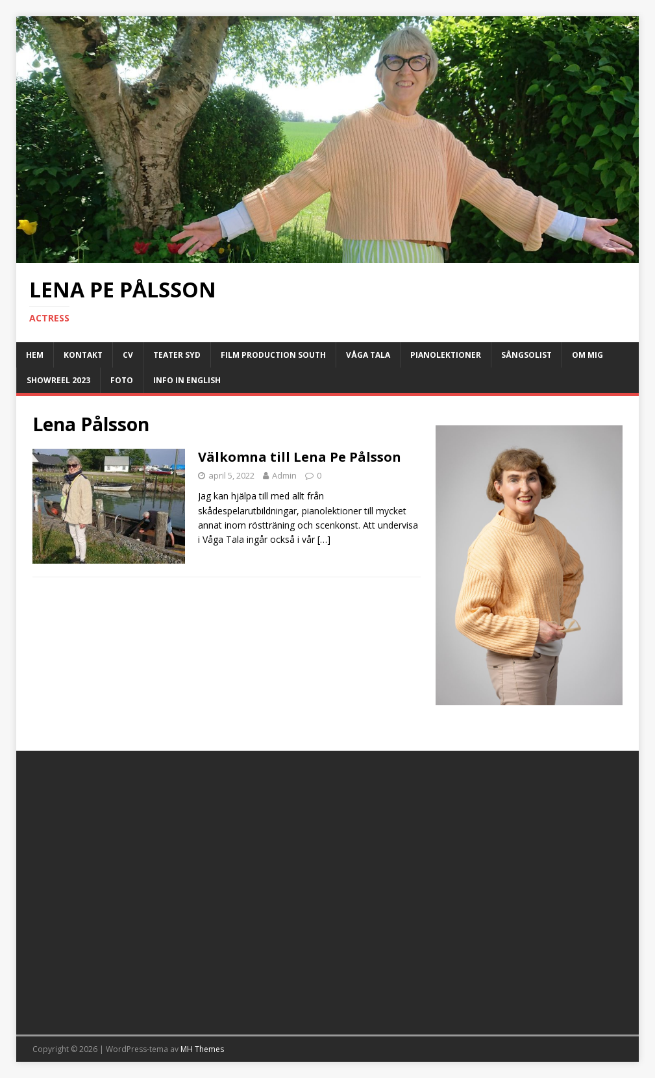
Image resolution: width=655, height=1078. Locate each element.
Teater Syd (177, 354)
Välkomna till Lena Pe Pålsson (299, 457)
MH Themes (202, 1049)
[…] (323, 539)
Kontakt (83, 354)
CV (128, 354)
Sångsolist (526, 354)
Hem (34, 354)
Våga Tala (368, 354)
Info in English (187, 380)
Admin (284, 475)
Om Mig (587, 354)
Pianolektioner (445, 354)
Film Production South (273, 354)
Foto (121, 380)
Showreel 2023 (58, 380)
